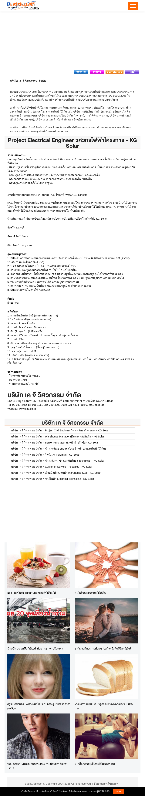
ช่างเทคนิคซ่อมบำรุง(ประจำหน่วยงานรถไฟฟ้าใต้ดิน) (75, 448)
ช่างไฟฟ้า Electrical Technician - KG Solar (69, 478)
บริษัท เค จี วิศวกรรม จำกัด (72, 422)
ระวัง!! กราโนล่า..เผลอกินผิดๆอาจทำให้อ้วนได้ (31, 593)
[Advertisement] (72, 41)
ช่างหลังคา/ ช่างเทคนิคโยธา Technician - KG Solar (74, 460)
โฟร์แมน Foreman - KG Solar (62, 454)
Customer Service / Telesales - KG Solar (68, 466)
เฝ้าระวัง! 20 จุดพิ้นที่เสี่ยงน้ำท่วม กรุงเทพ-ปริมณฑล (35, 648)
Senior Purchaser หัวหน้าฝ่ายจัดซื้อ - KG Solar (72, 442)
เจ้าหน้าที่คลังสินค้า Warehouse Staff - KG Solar (73, 472)
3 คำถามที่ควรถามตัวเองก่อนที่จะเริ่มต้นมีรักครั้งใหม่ (103, 648)
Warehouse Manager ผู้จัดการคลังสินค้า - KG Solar (74, 436)
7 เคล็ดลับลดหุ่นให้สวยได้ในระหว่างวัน (95, 764)
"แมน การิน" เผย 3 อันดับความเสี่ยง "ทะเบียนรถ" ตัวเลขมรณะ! (36, 766)
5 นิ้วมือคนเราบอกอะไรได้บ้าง (90, 593)
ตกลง (118, 791)
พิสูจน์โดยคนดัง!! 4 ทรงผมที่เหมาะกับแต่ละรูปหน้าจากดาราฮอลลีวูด (38, 706)
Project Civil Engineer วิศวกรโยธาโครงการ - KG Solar (77, 430)
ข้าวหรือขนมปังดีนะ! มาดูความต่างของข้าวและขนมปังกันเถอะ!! (104, 706)
